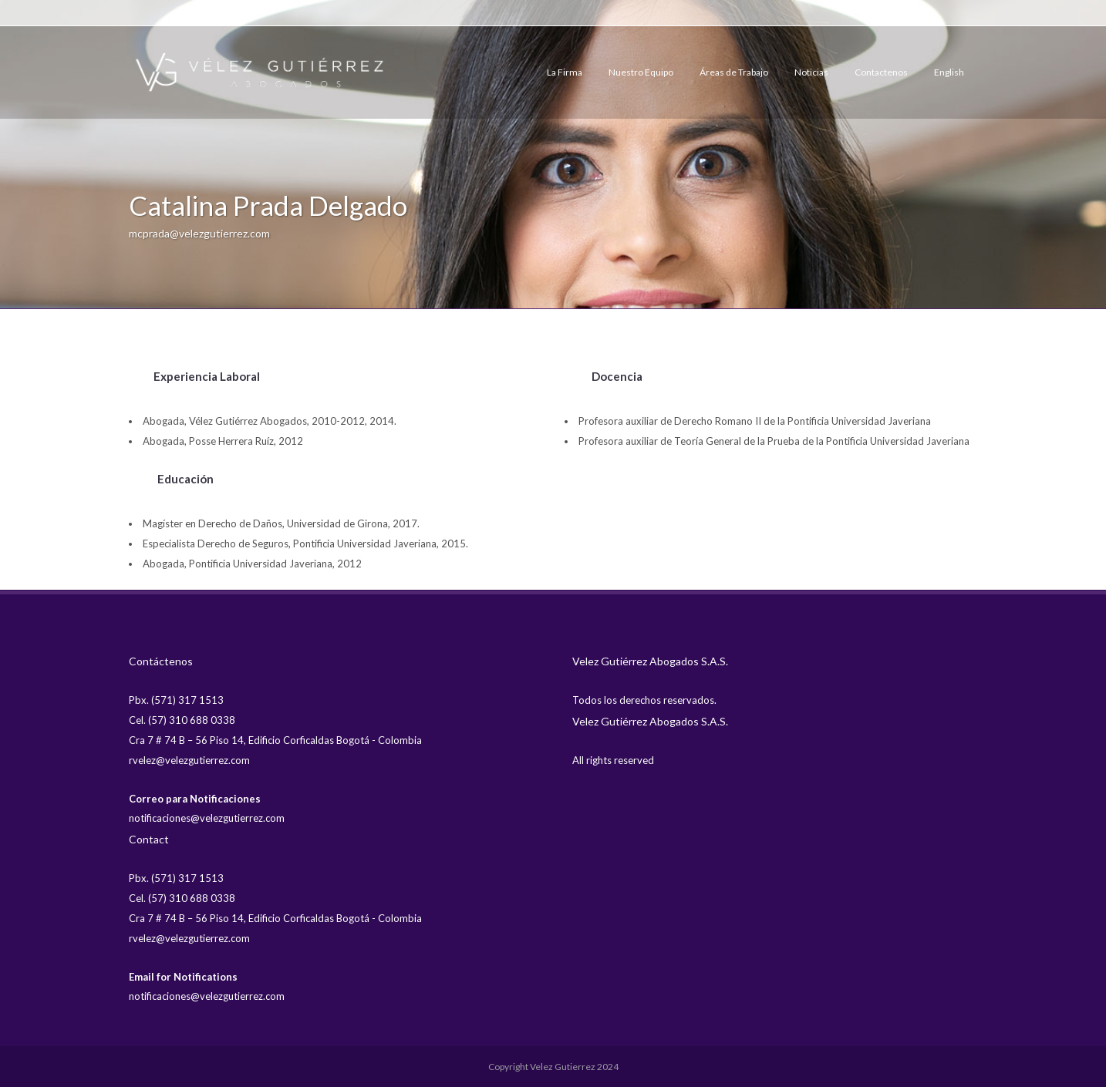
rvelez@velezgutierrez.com (189, 760)
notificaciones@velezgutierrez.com (207, 818)
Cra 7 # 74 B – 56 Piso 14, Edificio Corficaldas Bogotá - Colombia (275, 740)
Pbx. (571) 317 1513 (176, 700)
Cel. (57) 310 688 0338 (182, 720)
